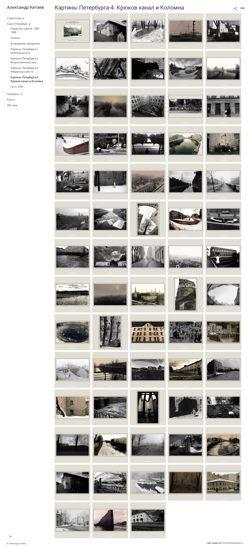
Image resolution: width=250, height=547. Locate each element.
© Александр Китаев (16, 543)
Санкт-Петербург (17, 23)
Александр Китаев (25, 7)
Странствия (14, 18)
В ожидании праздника (25, 43)
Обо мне (12, 105)
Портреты (13, 94)
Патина (15, 38)
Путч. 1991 (17, 86)
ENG (242, 8)
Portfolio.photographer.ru (232, 543)
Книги (11, 99)
